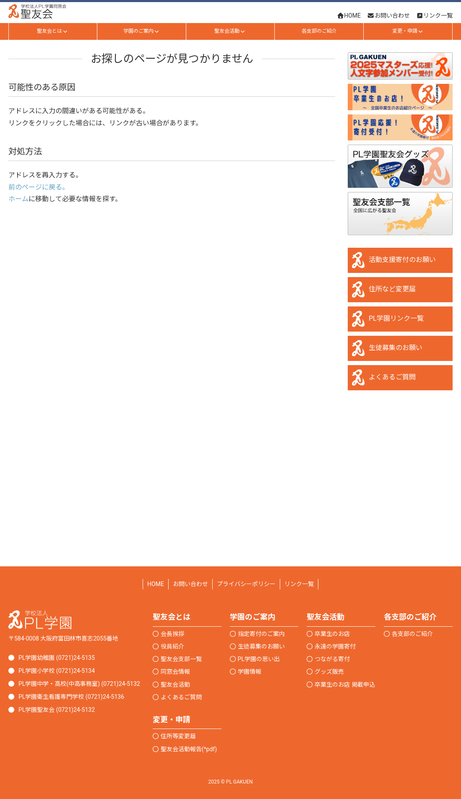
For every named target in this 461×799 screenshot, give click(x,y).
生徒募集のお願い (395, 348)
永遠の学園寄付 (335, 646)
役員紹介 (172, 646)
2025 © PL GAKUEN (230, 782)
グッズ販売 (329, 671)
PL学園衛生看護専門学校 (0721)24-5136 (71, 696)
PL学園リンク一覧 (396, 318)
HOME (155, 584)
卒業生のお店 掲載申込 (345, 684)
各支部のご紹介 (319, 31)
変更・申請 (408, 31)
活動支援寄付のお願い (402, 260)
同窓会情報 (175, 671)
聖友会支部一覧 (181, 659)
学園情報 (249, 671)
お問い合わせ (190, 584)
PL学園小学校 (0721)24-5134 (56, 670)
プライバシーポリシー (246, 584)
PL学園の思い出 (259, 659)
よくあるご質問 (392, 377)
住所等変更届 (178, 736)
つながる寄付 (332, 659)
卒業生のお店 (332, 633)
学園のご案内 (141, 31)
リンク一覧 (299, 584)
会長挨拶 (172, 633)
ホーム (18, 199)
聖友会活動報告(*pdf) (189, 749)
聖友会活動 (230, 31)
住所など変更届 (392, 289)
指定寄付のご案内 (261, 633)
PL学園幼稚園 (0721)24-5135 (56, 657)
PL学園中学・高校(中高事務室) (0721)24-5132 (79, 683)
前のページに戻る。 (38, 187)
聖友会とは (52, 31)
